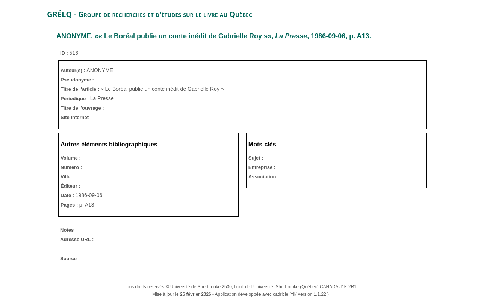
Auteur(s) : (73, 70)
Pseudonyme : (77, 80)
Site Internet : (76, 117)
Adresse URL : (77, 239)
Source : (70, 258)
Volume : (71, 158)
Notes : (68, 230)
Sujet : (255, 158)
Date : (68, 195)
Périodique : (75, 98)
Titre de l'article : (81, 89)
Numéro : (71, 167)
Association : (263, 176)
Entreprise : (261, 167)
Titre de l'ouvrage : (82, 108)
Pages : (70, 205)
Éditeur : (70, 186)
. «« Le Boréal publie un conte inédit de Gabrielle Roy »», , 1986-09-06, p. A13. (213, 36)
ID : (65, 53)
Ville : (67, 176)
